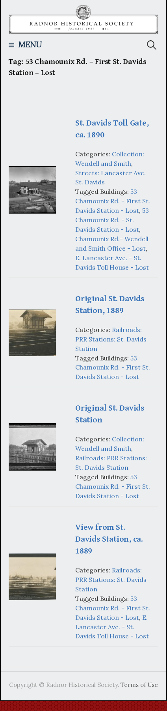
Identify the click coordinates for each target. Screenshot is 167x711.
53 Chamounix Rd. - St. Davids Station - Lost (112, 219)
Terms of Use (139, 684)
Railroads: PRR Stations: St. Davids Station (111, 339)
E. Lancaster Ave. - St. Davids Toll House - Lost (112, 626)
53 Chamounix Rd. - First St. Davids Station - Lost (112, 201)
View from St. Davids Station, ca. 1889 (109, 539)
